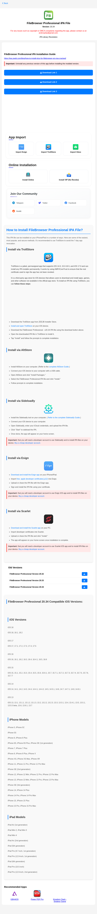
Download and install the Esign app (25, 475)
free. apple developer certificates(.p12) (32, 479)
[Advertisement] (48, 112)
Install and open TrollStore (21, 326)
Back (5, 3)
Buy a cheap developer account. (28, 443)
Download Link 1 (48, 73)
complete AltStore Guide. (59, 367)
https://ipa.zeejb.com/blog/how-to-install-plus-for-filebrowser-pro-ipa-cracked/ (35, 58)
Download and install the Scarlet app (26, 528)
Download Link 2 (48, 82)
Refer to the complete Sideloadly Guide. (63, 418)
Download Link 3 (48, 91)
